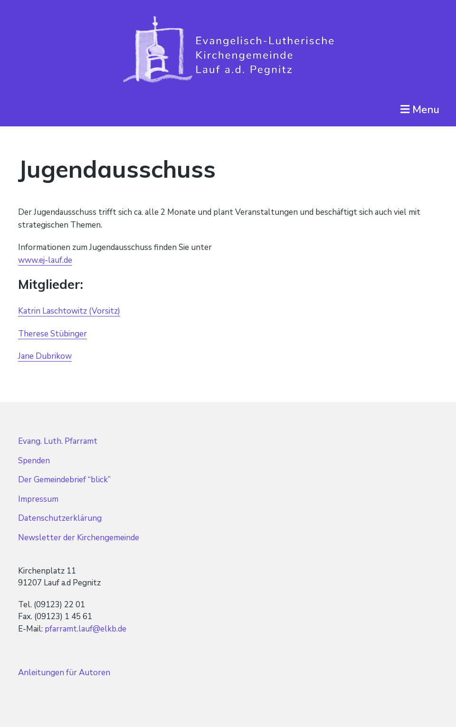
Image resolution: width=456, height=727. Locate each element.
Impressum (38, 499)
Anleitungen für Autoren (64, 672)
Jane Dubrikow (45, 356)
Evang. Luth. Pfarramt (57, 441)
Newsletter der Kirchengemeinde (78, 537)
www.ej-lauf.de (45, 260)
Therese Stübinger (52, 333)
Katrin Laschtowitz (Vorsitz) (69, 311)
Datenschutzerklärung (60, 518)
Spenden (34, 460)
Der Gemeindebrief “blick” (64, 479)
